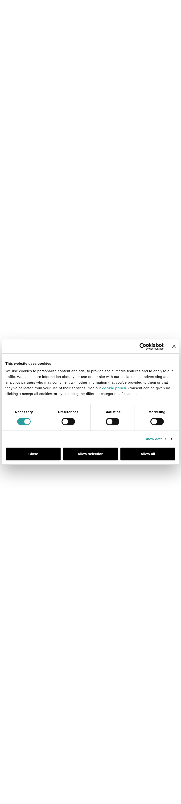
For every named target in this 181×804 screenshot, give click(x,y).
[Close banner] (174, 346)
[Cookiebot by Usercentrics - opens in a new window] (143, 346)
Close (33, 454)
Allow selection (90, 454)
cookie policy (114, 388)
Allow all (148, 454)
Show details (156, 439)
